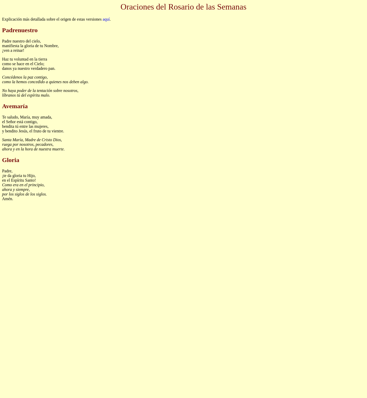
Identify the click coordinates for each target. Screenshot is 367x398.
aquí (106, 19)
